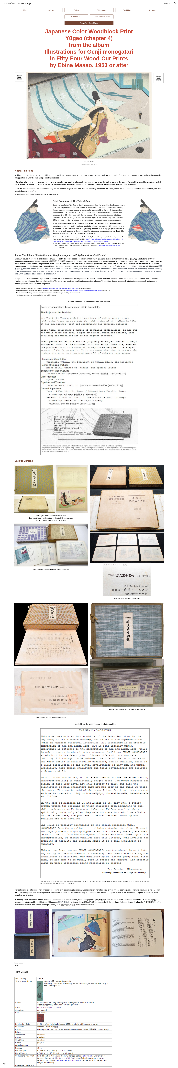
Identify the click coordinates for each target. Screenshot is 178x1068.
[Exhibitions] (127, 10)
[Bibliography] (101, 10)
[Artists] (76, 10)
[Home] (25, 10)
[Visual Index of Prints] (101, 16)
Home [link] (166, 3)
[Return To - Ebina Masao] (89, 23)
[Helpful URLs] (76, 16)
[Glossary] (152, 10)
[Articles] (51, 10)
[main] (89, 48)
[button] (175, 3)
